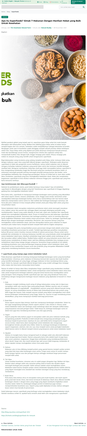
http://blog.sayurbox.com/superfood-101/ (15, 412)
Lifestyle (5, 17)
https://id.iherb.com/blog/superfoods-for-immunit (18, 415)
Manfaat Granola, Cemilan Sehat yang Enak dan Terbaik (21, 425)
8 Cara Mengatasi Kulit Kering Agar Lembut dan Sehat (66, 425)
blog (8, 11)
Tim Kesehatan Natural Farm (21, 28)
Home (3, 11)
